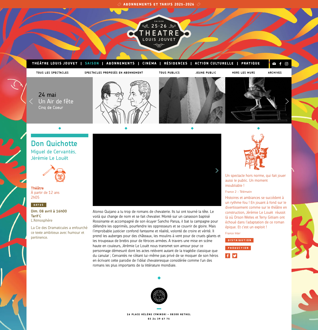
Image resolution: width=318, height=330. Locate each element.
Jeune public (210, 72)
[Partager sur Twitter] (234, 255)
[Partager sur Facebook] (227, 255)
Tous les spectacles (50, 72)
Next (287, 100)
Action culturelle (214, 63)
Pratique (250, 63)
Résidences (176, 63)
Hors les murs (250, 72)
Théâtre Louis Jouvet (55, 63)
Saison (92, 63)
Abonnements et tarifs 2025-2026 (159, 4)
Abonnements (120, 63)
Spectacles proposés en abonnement (114, 72)
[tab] (239, 240)
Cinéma (149, 63)
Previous (30, 100)
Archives (277, 72)
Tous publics (171, 72)
